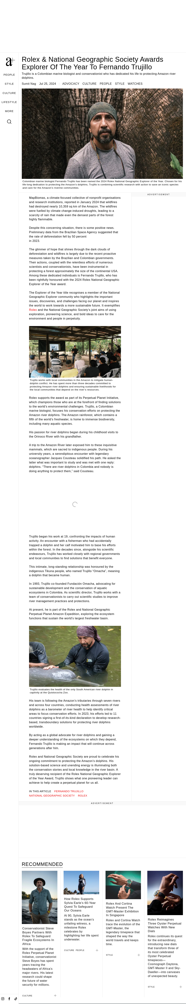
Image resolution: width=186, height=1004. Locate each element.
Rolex (33, 309)
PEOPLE (9, 74)
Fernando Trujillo (68, 791)
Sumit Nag (29, 83)
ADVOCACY (70, 83)
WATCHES (135, 83)
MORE (9, 111)
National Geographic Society (52, 795)
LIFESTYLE (9, 102)
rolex (82, 795)
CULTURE (9, 93)
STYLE (9, 83)
